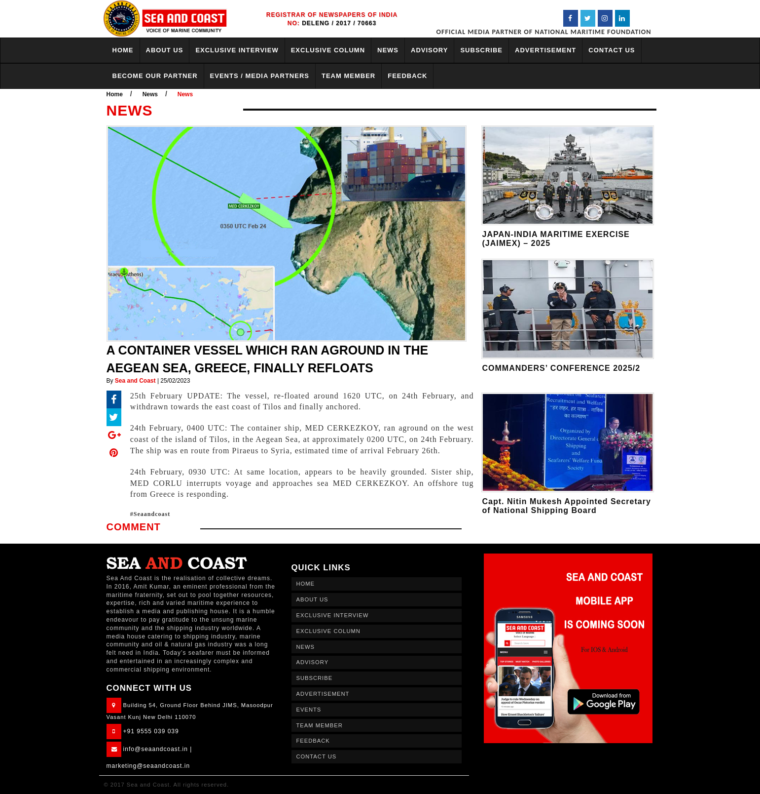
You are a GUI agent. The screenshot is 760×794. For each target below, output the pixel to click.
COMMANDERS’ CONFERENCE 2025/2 (561, 368)
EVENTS (309, 710)
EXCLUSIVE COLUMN (328, 50)
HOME (123, 50)
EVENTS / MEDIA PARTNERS (259, 75)
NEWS (387, 50)
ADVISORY (429, 50)
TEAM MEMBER (348, 75)
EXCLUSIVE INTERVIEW (236, 50)
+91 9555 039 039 (151, 731)
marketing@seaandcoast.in (148, 765)
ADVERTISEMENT (545, 50)
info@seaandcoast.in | (157, 749)
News (150, 94)
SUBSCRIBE (481, 50)
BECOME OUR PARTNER (155, 75)
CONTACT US (611, 50)
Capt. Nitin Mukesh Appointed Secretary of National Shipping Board (566, 506)
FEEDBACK (407, 75)
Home (115, 94)
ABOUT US (164, 50)
